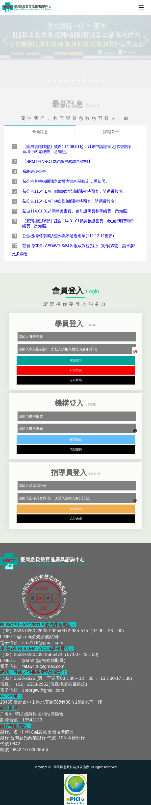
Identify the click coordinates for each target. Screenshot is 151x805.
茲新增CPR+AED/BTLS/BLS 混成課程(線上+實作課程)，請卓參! (78, 246)
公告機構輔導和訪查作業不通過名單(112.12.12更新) (68, 236)
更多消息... (21, 254)
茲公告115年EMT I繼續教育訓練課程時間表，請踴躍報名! (73, 191)
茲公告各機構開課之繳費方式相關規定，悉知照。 (65, 181)
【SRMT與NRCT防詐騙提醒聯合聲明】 (57, 161)
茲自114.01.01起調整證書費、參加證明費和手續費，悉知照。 (76, 211)
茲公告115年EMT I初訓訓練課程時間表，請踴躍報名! (69, 201)
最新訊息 (40, 132)
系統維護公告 (34, 171)
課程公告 (111, 132)
